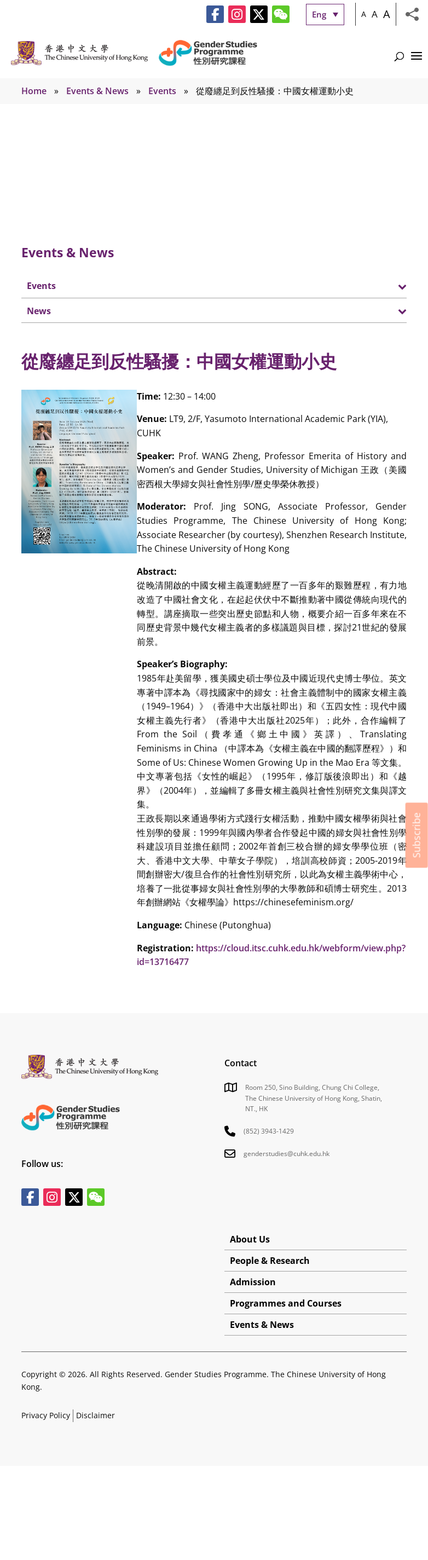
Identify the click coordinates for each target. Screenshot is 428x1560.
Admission (253, 1282)
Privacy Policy (45, 1415)
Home (34, 91)
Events (162, 91)
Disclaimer (95, 1415)
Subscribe (416, 835)
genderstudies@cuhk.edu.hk (286, 1153)
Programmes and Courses (286, 1303)
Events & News (97, 91)
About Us (250, 1239)
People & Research (270, 1261)
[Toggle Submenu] (387, 286)
